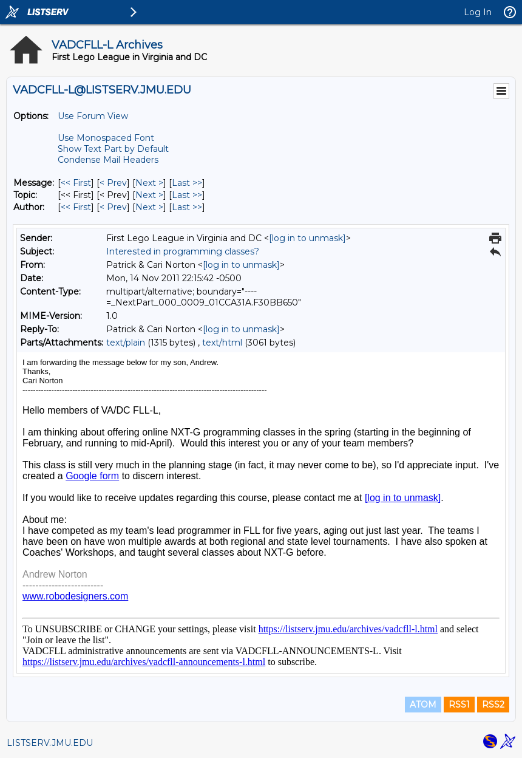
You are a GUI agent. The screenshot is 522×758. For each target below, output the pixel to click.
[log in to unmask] (307, 238)
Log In (478, 12)
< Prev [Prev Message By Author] (113, 207)
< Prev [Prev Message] (113, 182)
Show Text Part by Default (113, 148)
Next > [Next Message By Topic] (149, 194)
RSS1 (459, 704)
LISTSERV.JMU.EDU (50, 742)
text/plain (125, 342)
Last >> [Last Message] (187, 182)
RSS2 (493, 704)
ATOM (423, 704)
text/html (222, 342)
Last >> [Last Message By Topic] (187, 194)
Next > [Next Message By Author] (149, 207)
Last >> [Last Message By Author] (187, 207)
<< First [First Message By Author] (76, 207)
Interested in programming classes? (182, 251)
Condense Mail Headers (108, 159)
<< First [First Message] (76, 182)
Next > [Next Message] (149, 182)
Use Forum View (93, 116)
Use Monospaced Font (106, 137)
